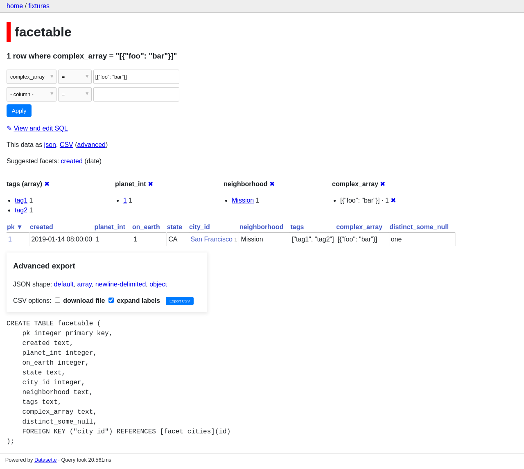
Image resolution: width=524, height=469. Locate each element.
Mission (243, 200)
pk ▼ (15, 226)
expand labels (134, 300)
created (72, 161)
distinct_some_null (419, 226)
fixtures (39, 5)
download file (80, 300)
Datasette (45, 460)
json (50, 144)
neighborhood (261, 226)
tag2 (21, 210)
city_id (199, 226)
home (15, 5)
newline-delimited (120, 284)
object (158, 284)
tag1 (21, 200)
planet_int (110, 226)
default (64, 284)
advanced (91, 144)
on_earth (146, 226)
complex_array (359, 226)
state (174, 226)
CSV (66, 144)
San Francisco (212, 239)
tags (297, 226)
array (84, 284)
